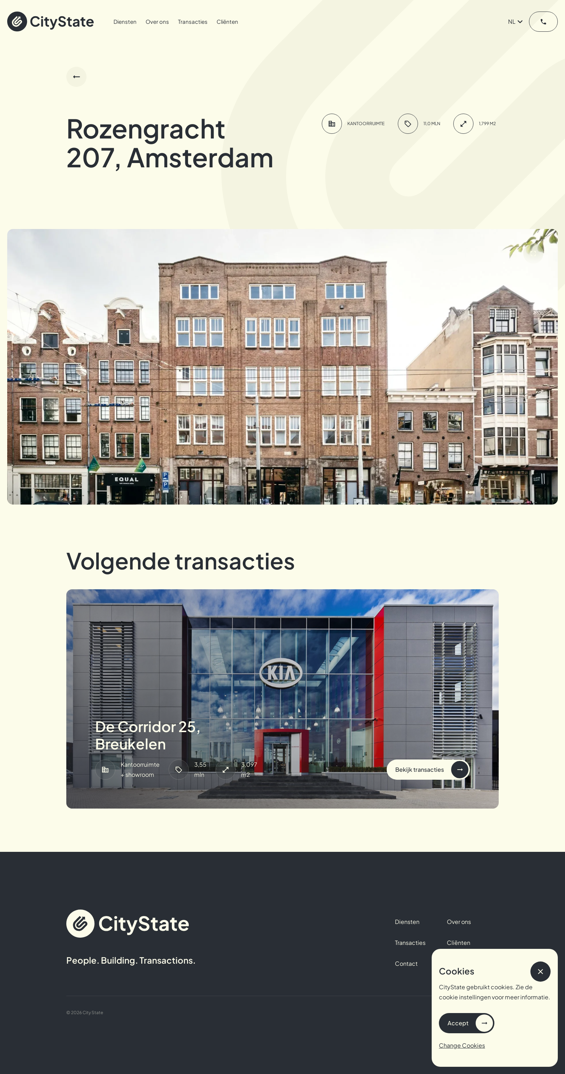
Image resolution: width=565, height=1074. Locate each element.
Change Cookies (462, 1045)
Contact (406, 963)
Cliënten (227, 21)
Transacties (193, 21)
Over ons (157, 21)
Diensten (125, 21)
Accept (458, 1023)
